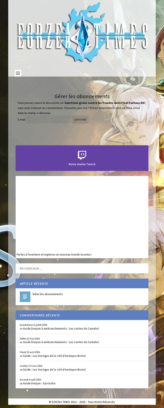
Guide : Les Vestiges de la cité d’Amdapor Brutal (54, 356)
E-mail (21, 119)
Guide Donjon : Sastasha (39, 383)
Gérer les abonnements (47, 294)
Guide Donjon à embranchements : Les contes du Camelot (61, 328)
